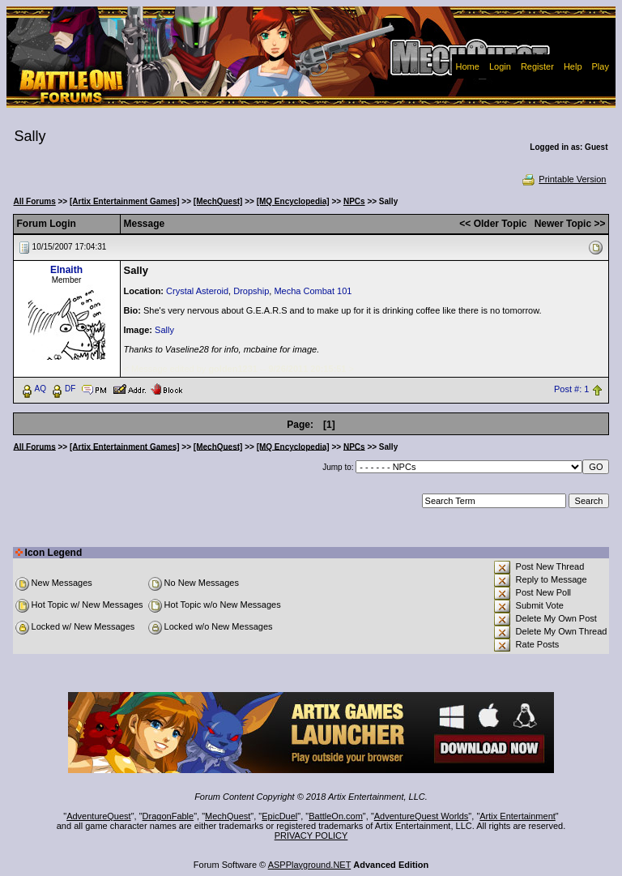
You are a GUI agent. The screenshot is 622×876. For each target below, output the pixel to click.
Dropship (251, 291)
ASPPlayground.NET (309, 865)
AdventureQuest (98, 816)
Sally (164, 330)
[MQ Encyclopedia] (293, 201)
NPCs (354, 201)
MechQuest (227, 816)
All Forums (35, 201)
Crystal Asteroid (197, 291)
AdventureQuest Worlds (421, 816)
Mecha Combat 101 (312, 291)
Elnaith (66, 270)
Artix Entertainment (517, 816)
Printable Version (563, 179)
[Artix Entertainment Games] (125, 201)
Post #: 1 (571, 389)
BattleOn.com (336, 816)
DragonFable (168, 816)
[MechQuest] (218, 201)
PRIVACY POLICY (311, 835)
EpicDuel (279, 816)
